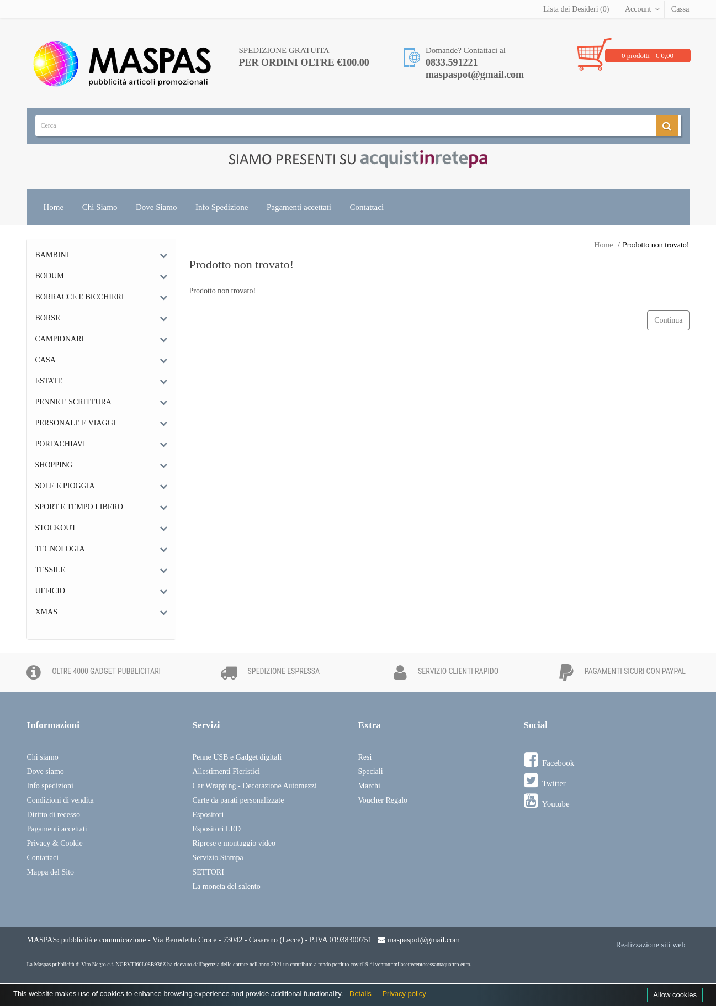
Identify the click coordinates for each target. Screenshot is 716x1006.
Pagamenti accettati (299, 207)
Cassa (680, 9)
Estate (48, 381)
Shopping (54, 465)
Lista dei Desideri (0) (576, 9)
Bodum (49, 276)
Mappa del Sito (51, 872)
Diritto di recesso (53, 814)
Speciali (370, 771)
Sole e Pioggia (65, 486)
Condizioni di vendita (60, 800)
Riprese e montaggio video (234, 843)
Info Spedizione (221, 207)
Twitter (545, 780)
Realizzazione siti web (651, 945)
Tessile (50, 570)
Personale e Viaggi (75, 423)
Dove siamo (45, 771)
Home (54, 207)
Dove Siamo (156, 207)
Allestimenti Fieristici (227, 771)
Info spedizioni (50, 786)
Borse (47, 318)
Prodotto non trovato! (656, 245)
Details (360, 993)
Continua (668, 320)
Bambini (52, 255)
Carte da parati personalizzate (238, 800)
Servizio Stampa (218, 858)
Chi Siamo (100, 207)
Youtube (547, 801)
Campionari (59, 339)
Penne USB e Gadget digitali (237, 757)
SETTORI (208, 872)
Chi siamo (43, 757)
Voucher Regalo (383, 800)
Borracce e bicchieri (79, 297)
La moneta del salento (227, 886)
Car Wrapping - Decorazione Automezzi (255, 786)
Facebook (549, 760)
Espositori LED (217, 829)
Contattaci (366, 207)
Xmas (46, 612)
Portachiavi (60, 444)
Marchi (369, 786)
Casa (45, 360)
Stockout (55, 528)
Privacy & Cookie (55, 843)
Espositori (208, 814)
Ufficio (50, 591)
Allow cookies (675, 995)
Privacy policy (404, 993)
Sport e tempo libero (79, 507)
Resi (365, 757)
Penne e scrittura (73, 402)
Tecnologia (60, 549)
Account (638, 9)
